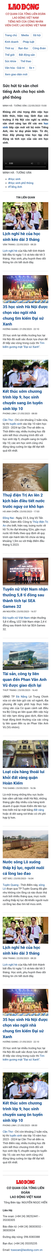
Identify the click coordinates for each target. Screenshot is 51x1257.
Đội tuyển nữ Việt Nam (16, 617)
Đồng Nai (8, 518)
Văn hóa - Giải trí (15, 67)
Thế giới (10, 54)
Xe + (31, 67)
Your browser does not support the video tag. (25, 158)
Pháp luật (28, 41)
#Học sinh (14, 179)
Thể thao (26, 61)
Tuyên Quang (10, 885)
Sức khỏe (10, 61)
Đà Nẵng (21, 696)
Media (25, 35)
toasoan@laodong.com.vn (26, 1250)
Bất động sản (27, 54)
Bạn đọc (23, 48)
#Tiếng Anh (15, 186)
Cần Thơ (8, 420)
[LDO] (25, 216)
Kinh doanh (11, 41)
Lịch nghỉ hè (10, 250)
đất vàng (38, 809)
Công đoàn (39, 48)
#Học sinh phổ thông (20, 183)
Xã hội (37, 35)
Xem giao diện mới (16, 74)
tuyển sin (15, 423)
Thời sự (9, 48)
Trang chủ (11, 35)
